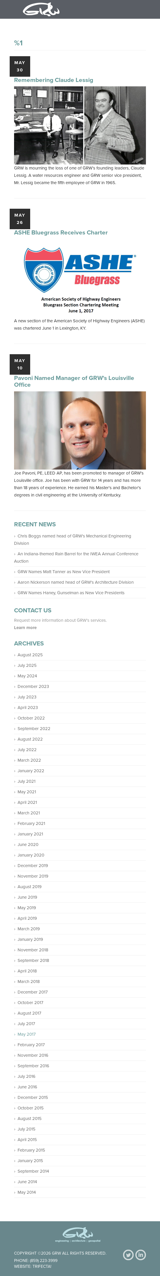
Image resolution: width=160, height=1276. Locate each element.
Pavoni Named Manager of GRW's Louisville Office (74, 381)
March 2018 (29, 981)
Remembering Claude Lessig (53, 80)
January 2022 (31, 770)
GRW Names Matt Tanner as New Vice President (64, 571)
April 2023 (28, 707)
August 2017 (29, 1013)
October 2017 (30, 1002)
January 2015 (30, 1160)
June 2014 (27, 1181)
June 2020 (28, 844)
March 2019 (29, 928)
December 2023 (33, 686)
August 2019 (30, 886)
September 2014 (33, 1171)
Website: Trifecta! (32, 1266)
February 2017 (31, 1044)
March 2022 (29, 760)
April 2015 (27, 1139)
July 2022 (27, 749)
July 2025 (27, 665)
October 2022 (31, 718)
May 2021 (27, 791)
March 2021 (29, 813)
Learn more (26, 627)
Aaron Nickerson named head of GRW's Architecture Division (76, 582)
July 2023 (27, 697)
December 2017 (33, 992)
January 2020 (31, 855)
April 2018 (27, 971)
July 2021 (26, 781)
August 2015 (30, 1118)
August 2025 (30, 654)
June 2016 (27, 1087)
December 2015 (33, 1097)
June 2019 (27, 897)
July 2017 (26, 1023)
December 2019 (33, 865)
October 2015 (31, 1108)
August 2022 (30, 739)
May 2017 (27, 1034)
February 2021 (31, 823)
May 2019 (27, 907)
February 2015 (31, 1150)
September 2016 (33, 1065)
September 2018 (33, 960)
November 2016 (33, 1055)
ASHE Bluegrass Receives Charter (61, 232)
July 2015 (26, 1129)
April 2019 (27, 918)
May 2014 (27, 1192)
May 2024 (27, 676)
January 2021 (30, 834)
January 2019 (30, 939)
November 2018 (33, 950)
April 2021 (27, 802)
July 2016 (26, 1076)
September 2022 (34, 728)
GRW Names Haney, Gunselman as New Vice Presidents (71, 592)
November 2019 (33, 876)
